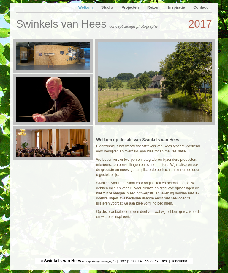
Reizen (154, 7)
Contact (200, 7)
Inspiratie (177, 7)
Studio (107, 7)
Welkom (86, 7)
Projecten (130, 7)
